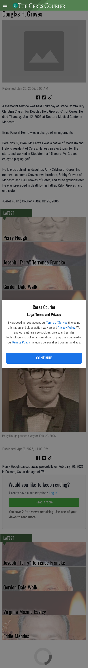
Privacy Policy (66, 327)
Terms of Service (56, 322)
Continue (44, 358)
